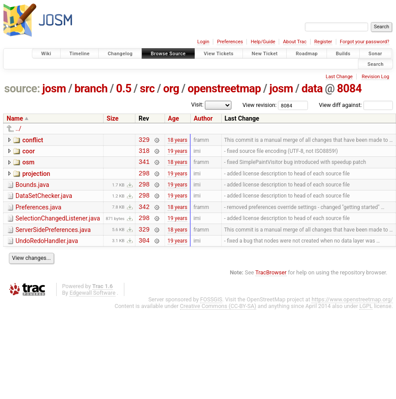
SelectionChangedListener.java (57, 227)
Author (203, 118)
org (171, 88)
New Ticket (265, 54)
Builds (343, 54)
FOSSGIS (211, 312)
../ (18, 128)
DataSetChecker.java (43, 202)
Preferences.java (38, 215)
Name (15, 118)
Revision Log (375, 77)
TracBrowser (271, 285)
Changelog (120, 54)
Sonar (375, 54)
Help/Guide (263, 42)
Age (173, 118)
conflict (32, 140)
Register (323, 42)
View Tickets (219, 54)
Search (375, 64)
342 (144, 216)
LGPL (366, 319)
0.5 (123, 88)
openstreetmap (224, 88)
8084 (349, 88)
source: (22, 88)
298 (144, 178)
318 (144, 153)
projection (36, 177)
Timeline (79, 54)
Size (113, 118)
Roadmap (307, 54)
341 (144, 165)
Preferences (230, 42)
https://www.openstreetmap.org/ (352, 312)
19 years (178, 153)
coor (28, 152)
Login (203, 42)
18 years (178, 140)
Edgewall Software (92, 306)
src (147, 88)
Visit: (197, 104)
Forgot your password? (364, 42)
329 (144, 141)
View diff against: (356, 105)
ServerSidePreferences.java (53, 240)
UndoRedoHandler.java (46, 252)
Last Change (339, 77)
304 (144, 253)
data (312, 88)
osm (28, 164)
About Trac (295, 42)
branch (91, 88)
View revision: (259, 105)
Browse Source (168, 54)
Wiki (46, 54)
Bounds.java (32, 190)
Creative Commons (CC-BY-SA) (218, 319)
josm (54, 88)
